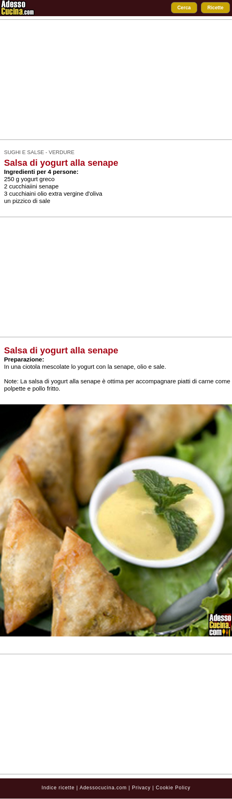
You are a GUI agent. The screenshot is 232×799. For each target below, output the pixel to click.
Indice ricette (58, 788)
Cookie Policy (173, 788)
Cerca (184, 8)
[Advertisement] (116, 79)
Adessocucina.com (103, 788)
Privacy (142, 788)
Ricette (215, 8)
